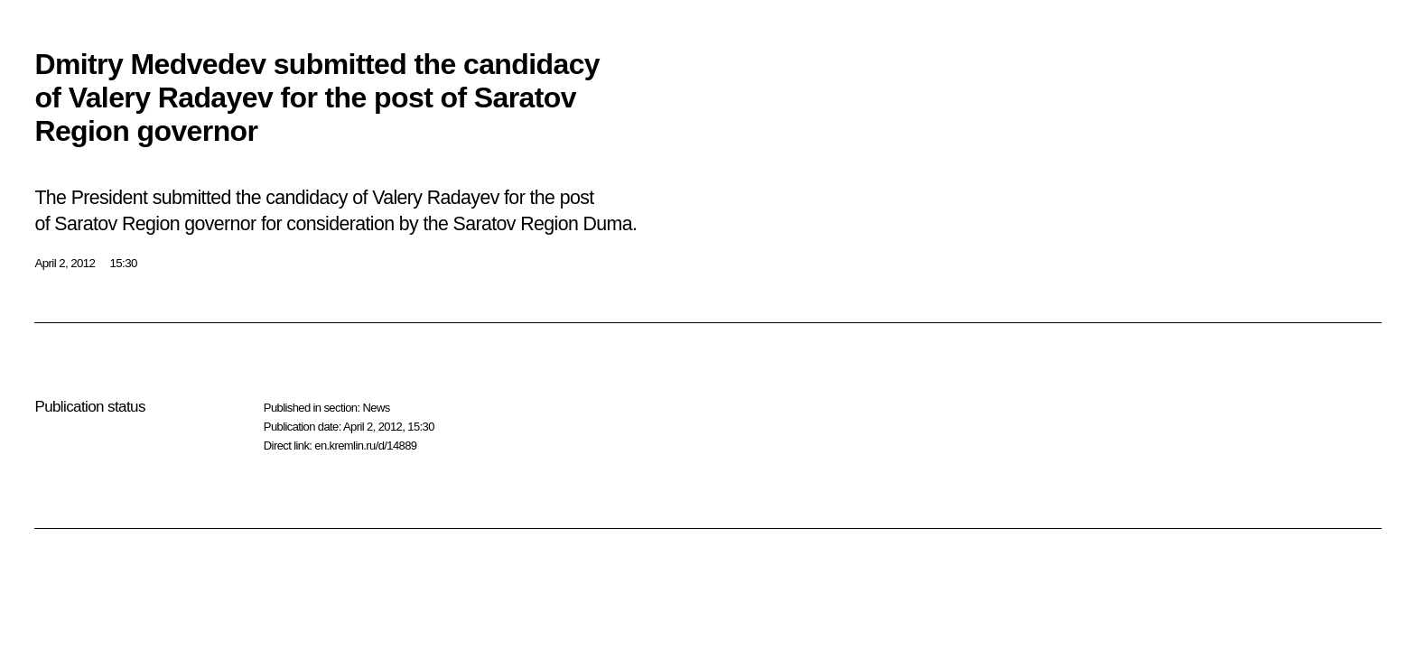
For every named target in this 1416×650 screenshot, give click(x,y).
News (375, 407)
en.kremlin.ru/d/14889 (365, 445)
